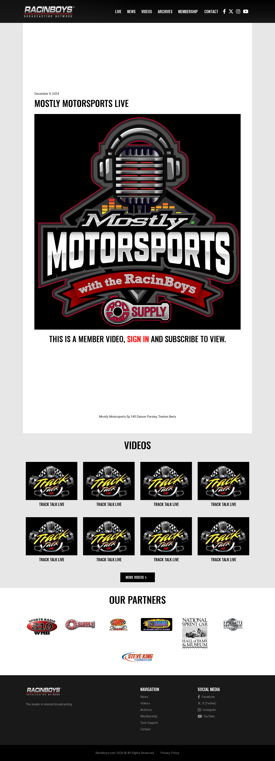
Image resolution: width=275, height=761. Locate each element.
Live (118, 11)
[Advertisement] (137, 63)
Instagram (207, 710)
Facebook (206, 697)
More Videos (136, 577)
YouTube (206, 716)
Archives (165, 11)
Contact (211, 11)
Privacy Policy (170, 753)
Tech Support (149, 723)
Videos (146, 11)
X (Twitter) (207, 703)
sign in (138, 338)
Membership (188, 11)
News (131, 11)
